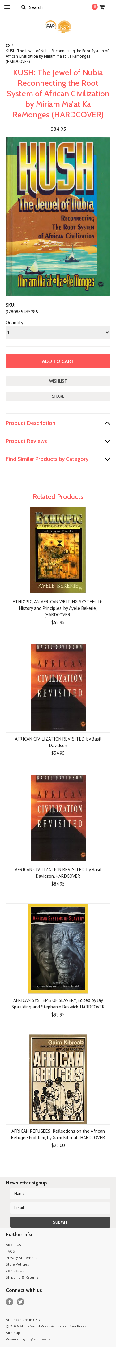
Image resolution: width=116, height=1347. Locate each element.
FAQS (10, 1251)
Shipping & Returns (22, 1277)
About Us (13, 1244)
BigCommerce (38, 1339)
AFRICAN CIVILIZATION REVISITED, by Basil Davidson (58, 742)
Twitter (20, 1302)
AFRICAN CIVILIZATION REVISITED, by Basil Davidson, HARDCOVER (58, 873)
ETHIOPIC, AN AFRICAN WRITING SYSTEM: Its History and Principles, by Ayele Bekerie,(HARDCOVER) (58, 608)
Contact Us (15, 1270)
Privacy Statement (21, 1257)
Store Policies (17, 1264)
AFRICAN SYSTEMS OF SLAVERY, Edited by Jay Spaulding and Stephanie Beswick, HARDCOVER (58, 1003)
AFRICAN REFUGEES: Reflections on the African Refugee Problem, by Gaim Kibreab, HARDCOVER (58, 1134)
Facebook (10, 1302)
